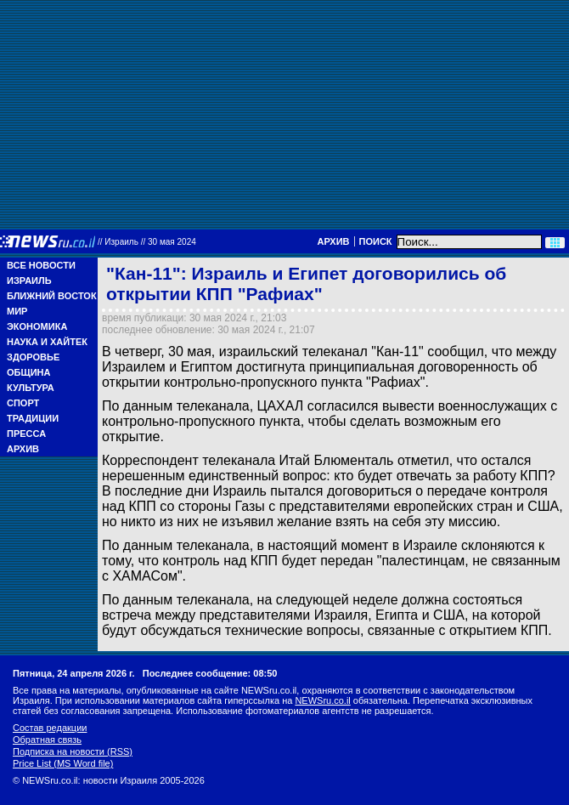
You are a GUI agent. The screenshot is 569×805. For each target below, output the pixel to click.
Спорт (23, 403)
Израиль (29, 280)
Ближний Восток (52, 296)
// (147, 242)
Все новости (41, 265)
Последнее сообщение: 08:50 (210, 673)
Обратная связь (47, 739)
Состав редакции (50, 728)
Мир (17, 311)
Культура (30, 388)
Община (28, 372)
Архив (333, 241)
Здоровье (33, 357)
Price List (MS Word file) (63, 763)
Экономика (37, 326)
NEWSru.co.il (322, 700)
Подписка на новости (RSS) (72, 751)
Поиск (375, 241)
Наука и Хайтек (47, 342)
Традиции (33, 418)
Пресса (26, 433)
